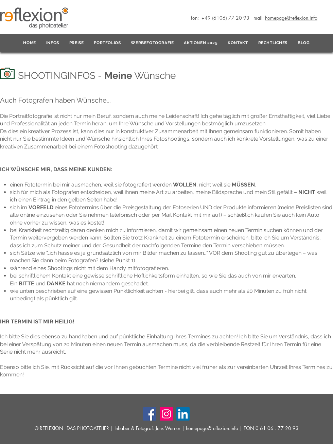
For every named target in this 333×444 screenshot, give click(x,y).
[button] (53, 43)
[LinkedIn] (183, 414)
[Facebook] (149, 414)
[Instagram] (166, 414)
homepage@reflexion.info (212, 428)
